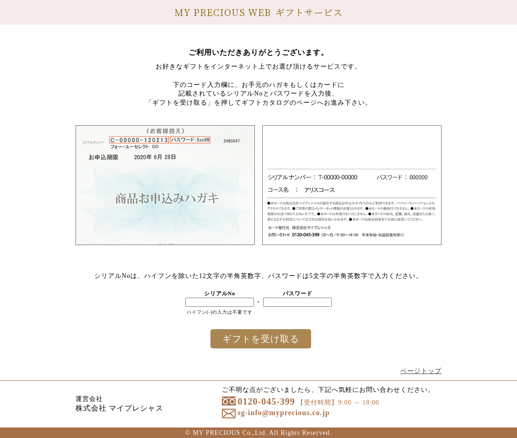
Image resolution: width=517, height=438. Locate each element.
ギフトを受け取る (260, 339)
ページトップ (421, 371)
